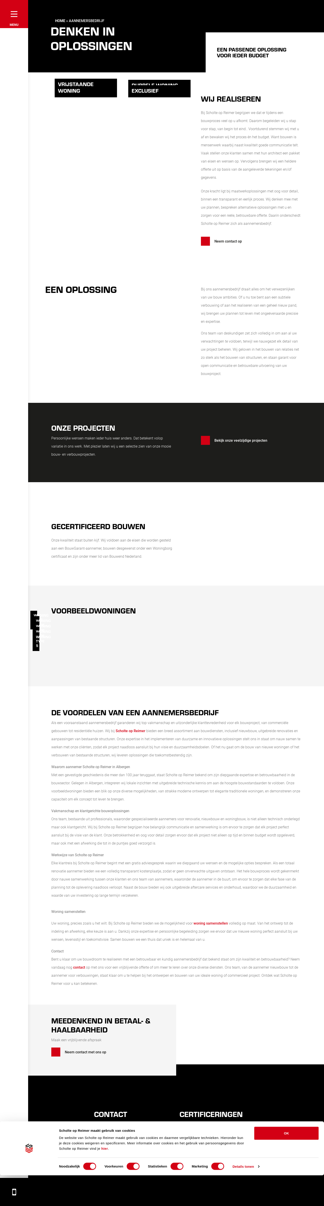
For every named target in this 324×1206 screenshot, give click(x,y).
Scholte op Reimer (130, 730)
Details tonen (243, 1197)
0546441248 (110, 1142)
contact (79, 967)
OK (286, 1164)
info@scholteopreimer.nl (119, 1150)
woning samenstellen (211, 923)
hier (104, 1179)
